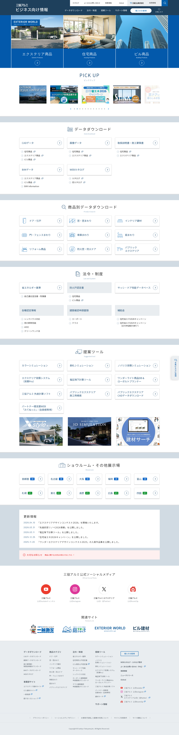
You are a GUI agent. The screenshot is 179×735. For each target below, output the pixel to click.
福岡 (113, 479)
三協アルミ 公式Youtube (133, 688)
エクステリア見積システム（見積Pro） (36, 379)
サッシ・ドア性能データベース (134, 287)
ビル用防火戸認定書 (80, 664)
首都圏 (28, 479)
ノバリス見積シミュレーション (134, 365)
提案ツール (106, 10)
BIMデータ (27, 169)
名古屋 (57, 479)
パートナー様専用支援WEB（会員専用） (103, 691)
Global (123, 680)
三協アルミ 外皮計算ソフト (36, 393)
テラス (75, 323)
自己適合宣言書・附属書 (35, 296)
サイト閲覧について (140, 718)
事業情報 (124, 671)
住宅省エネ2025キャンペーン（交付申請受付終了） (133, 324)
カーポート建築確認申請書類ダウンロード (81, 679)
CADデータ (28, 143)
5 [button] (85, 108)
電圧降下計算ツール (80, 379)
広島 (113, 493)
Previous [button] (70, 109)
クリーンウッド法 (32, 331)
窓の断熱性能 (30, 323)
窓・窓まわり (84, 220)
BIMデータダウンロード (32, 670)
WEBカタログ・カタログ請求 (131, 662)
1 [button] (74, 108)
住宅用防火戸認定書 (80, 660)
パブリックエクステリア (132, 249)
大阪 (84, 479)
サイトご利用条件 (120, 718)
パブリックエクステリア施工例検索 (83, 393)
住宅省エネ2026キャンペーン (133, 319)
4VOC (26, 327)
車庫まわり (83, 235)
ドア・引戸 (35, 220)
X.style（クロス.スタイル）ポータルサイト (41, 431)
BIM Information (31, 186)
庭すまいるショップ (31, 698)
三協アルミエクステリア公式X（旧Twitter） (136, 696)
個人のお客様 (141, 10)
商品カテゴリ (55, 651)
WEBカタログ (77, 169)
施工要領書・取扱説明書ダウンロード (32, 665)
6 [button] (88, 108)
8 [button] (93, 108)
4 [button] (82, 108)
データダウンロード (74, 10)
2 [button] (77, 108)
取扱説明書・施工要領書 (131, 143)
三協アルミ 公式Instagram (134, 692)
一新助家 (27, 694)
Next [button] (108, 109)
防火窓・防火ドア (86, 249)
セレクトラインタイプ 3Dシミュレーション (89, 431)
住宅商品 (76, 296)
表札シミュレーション (81, 365)
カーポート (77, 319)
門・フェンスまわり (40, 235)
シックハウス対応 (32, 319)
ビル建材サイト (29, 690)
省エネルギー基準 (31, 287)
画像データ (76, 143)
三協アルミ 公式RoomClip (133, 701)
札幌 (27, 493)
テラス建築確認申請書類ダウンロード (81, 685)
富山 (142, 479)
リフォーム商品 (37, 249)
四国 (142, 493)
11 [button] (101, 108)
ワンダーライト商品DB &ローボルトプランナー (131, 379)
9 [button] (96, 108)
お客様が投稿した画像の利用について (95, 718)
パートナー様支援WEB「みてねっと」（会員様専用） (38, 408)
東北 (56, 493)
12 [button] (104, 108)
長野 (84, 493)
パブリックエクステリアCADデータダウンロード (131, 393)
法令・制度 (92, 10)
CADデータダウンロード (32, 656)
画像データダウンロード (32, 660)
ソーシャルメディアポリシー (65, 718)
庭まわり (129, 235)
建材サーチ (138, 431)
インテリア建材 (133, 220)
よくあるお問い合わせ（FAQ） (132, 666)
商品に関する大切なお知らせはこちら (58, 555)
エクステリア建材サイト (32, 686)
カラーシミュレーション (35, 365)
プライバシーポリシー (41, 718)
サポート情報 (121, 10)
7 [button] (90, 108)
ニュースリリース (127, 675)
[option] (105, 94)
